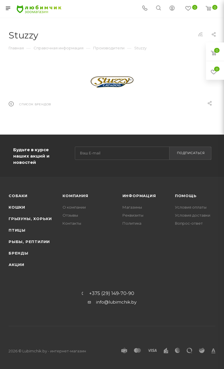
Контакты (72, 223)
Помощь (186, 195)
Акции (16, 264)
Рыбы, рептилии (29, 241)
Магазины (132, 207)
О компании (74, 207)
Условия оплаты (191, 207)
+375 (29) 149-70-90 (111, 293)
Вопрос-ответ (189, 223)
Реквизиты (132, 215)
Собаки (18, 195)
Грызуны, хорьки (30, 218)
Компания (75, 195)
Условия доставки (192, 215)
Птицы (17, 230)
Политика (131, 223)
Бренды (18, 253)
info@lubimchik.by (116, 302)
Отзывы (70, 215)
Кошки (17, 207)
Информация (139, 195)
